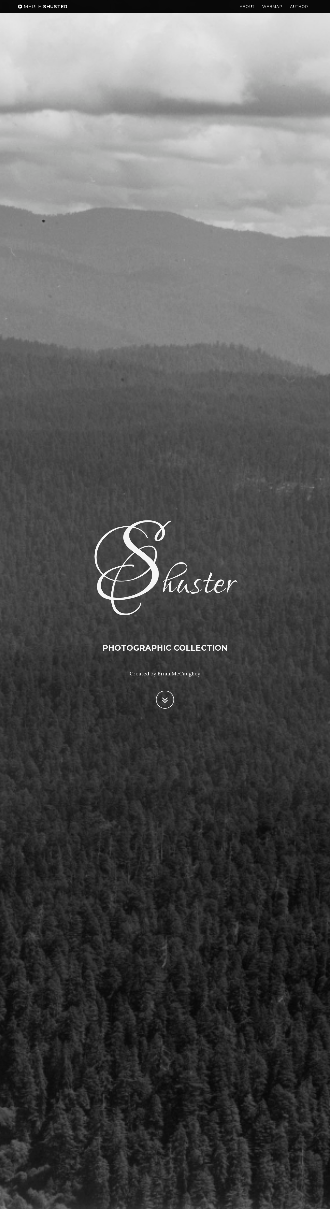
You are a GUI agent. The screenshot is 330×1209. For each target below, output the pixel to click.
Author (299, 11)
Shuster (43, 11)
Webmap (272, 11)
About (247, 11)
